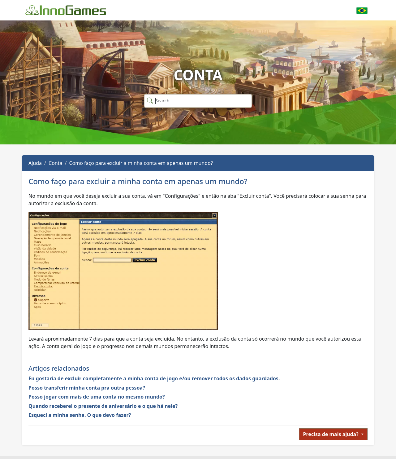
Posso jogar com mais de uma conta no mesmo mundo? (96, 396)
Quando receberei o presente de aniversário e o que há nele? (103, 406)
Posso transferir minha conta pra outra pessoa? (86, 387)
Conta (55, 163)
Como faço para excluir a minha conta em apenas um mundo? (141, 163)
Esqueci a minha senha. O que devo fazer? (79, 415)
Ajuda (35, 163)
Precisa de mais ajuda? (331, 434)
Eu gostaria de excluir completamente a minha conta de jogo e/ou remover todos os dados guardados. (154, 378)
